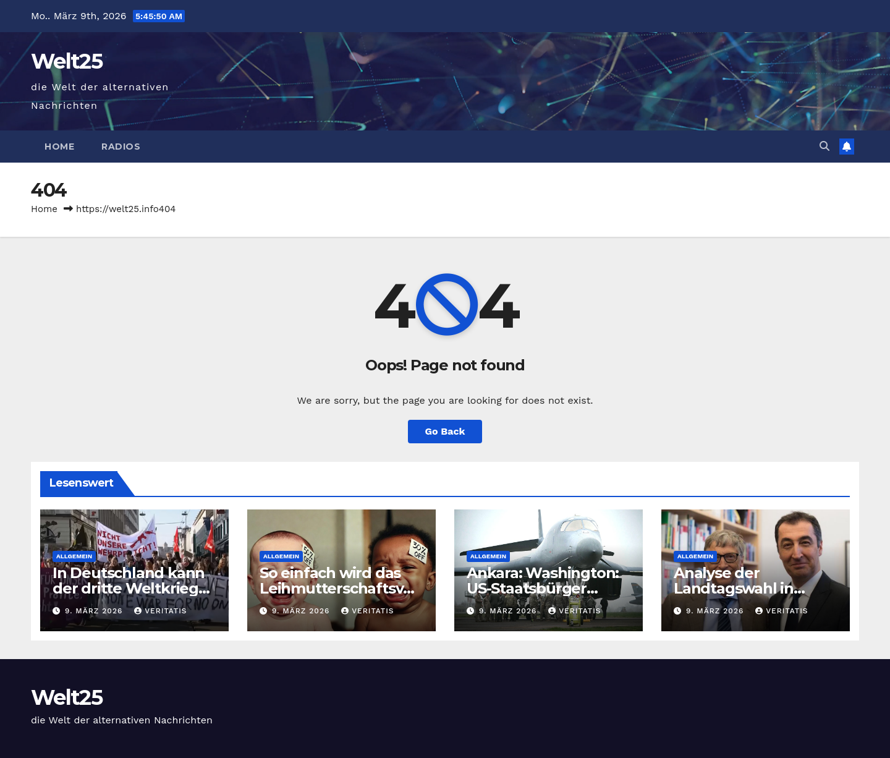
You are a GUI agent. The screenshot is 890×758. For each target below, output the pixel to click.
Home (59, 146)
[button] (824, 146)
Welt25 (66, 61)
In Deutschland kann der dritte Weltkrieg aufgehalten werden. (130, 588)
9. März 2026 (95, 611)
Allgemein (74, 556)
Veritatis (160, 611)
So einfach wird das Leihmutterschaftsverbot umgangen (339, 588)
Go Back (445, 431)
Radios (120, 146)
